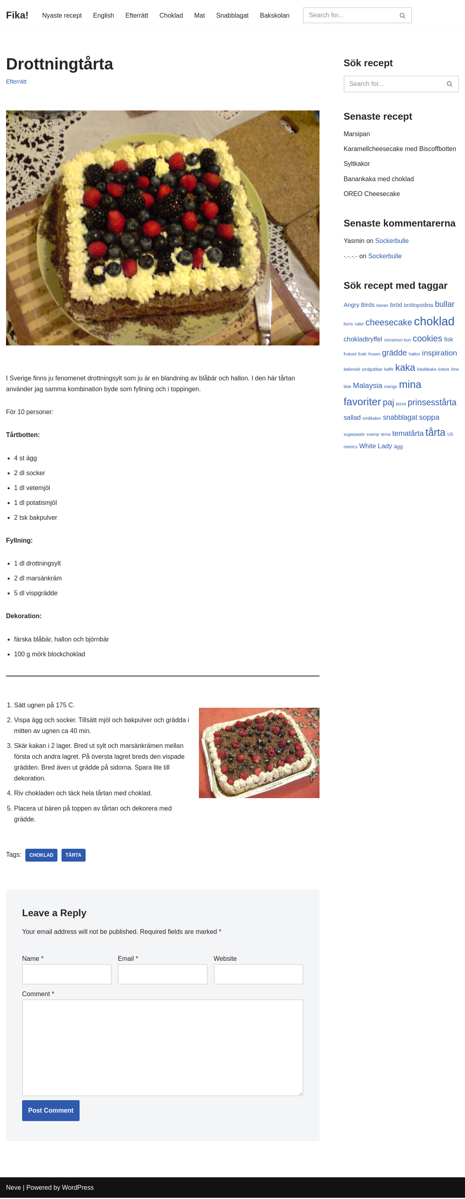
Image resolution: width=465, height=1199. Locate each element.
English (103, 15)
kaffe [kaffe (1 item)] (388, 369)
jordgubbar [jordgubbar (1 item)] (372, 369)
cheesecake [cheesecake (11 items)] (388, 323)
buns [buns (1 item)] (348, 324)
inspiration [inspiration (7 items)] (439, 353)
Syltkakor (357, 164)
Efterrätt (136, 15)
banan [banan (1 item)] (383, 305)
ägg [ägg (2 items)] (398, 447)
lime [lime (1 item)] (455, 369)
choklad (41, 856)
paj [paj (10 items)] (388, 403)
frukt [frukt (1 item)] (362, 354)
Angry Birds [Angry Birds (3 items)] (359, 305)
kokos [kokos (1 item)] (443, 369)
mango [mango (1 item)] (390, 386)
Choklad (171, 15)
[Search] (348, 15)
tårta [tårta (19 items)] (436, 432)
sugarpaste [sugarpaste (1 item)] (354, 434)
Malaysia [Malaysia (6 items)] (367, 386)
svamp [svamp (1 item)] (373, 434)
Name (32, 959)
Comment (38, 995)
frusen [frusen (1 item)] (375, 354)
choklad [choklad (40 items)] (434, 321)
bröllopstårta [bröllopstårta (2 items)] (418, 305)
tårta (74, 856)
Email (128, 959)
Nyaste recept (62, 15)
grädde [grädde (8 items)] (394, 353)
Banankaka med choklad (379, 179)
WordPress (78, 1188)
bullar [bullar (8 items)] (445, 304)
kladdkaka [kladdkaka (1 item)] (426, 369)
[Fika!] (17, 15)
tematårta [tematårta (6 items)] (408, 433)
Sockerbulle (392, 241)
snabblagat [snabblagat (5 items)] (400, 418)
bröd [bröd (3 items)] (396, 305)
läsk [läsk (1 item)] (347, 386)
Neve (13, 1188)
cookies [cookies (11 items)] (427, 339)
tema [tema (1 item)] (386, 434)
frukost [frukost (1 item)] (350, 354)
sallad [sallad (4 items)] (352, 417)
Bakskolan (275, 15)
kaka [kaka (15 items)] (405, 368)
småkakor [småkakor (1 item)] (372, 418)
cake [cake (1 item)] (359, 324)
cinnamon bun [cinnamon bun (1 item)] (397, 340)
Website (225, 959)
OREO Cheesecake (372, 193)
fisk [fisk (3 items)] (448, 340)
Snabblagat (233, 15)
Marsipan (357, 134)
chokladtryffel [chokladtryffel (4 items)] (363, 339)
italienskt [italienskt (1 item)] (352, 369)
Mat (200, 15)
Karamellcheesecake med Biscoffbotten (400, 149)
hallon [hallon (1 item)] (414, 354)
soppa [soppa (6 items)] (429, 417)
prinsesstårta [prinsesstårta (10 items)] (432, 403)
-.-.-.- (351, 256)
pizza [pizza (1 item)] (401, 404)
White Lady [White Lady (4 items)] (375, 446)
